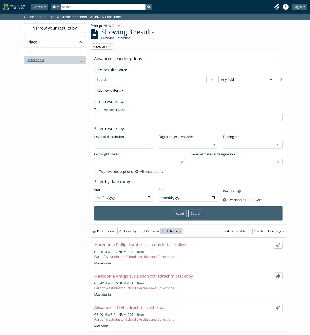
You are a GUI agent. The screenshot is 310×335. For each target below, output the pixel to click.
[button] (276, 6)
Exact (258, 200)
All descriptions (151, 171)
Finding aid (231, 137)
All (29, 52)
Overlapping (237, 200)
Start (98, 190)
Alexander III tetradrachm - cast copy (129, 307)
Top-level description (110, 109)
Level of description (109, 137)
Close (116, 25)
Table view (171, 231)
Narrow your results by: (55, 28)
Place (32, 42)
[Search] (103, 7)
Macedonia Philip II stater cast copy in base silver (140, 244)
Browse (38, 7)
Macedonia (54, 61)
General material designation (213, 154)
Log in (298, 7)
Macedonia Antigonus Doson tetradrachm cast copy (143, 276)
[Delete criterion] (281, 79)
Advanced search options (118, 58)
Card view (150, 231)
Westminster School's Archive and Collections (139, 256)
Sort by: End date (235, 231)
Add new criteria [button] (109, 90)
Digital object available (176, 137)
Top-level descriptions (116, 171)
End (161, 190)
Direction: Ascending (268, 231)
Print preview (103, 231)
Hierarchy (127, 231)
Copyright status (107, 154)
